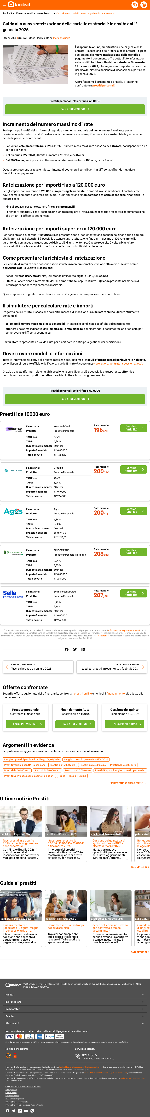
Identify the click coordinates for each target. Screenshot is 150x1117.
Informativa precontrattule (16, 1102)
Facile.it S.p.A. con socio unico (132, 1078)
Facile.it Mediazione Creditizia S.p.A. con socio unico (105, 1073)
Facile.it (7, 13)
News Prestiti (44, 13)
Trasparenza (102, 635)
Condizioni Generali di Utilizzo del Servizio (23, 1086)
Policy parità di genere (14, 1099)
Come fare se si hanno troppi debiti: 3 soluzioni (66, 927)
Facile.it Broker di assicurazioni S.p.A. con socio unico (81, 1067)
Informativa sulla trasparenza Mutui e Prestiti (24, 1105)
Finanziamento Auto (75, 709)
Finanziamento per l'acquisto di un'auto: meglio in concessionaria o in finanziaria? (20, 929)
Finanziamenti (24, 13)
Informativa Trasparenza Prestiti (124, 630)
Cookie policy (10, 1093)
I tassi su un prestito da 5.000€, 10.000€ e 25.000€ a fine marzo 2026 (66, 843)
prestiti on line (83, 693)
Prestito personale (25, 709)
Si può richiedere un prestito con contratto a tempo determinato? (110, 928)
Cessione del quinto (124, 709)
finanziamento (116, 693)
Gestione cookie (12, 1096)
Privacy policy (11, 1089)
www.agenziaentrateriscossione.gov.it (118, 363)
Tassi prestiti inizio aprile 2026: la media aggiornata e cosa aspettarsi (20, 843)
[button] (4, 5)
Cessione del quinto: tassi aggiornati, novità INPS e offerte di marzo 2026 (109, 843)
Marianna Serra (61, 38)
